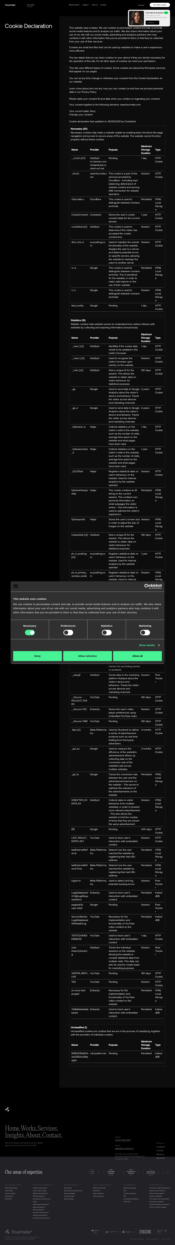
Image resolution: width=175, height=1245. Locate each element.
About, (34, 1136)
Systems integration (155, 1196)
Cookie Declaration (152, 1239)
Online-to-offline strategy (157, 1207)
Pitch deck (127, 1201)
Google (94, 267)
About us (95, 5)
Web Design (9, 1191)
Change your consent (81, 114)
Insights (86, 5)
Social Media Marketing (131, 1199)
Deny (37, 655)
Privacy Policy (165, 1239)
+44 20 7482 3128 (122, 1140)
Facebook (160, 1158)
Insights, (15, 1136)
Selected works (74, 5)
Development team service (41, 1199)
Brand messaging (69, 1193)
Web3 (35, 1201)
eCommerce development (41, 1218)
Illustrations (96, 1191)
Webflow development (40, 1193)
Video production (98, 1196)
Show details (147, 645)
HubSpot (94, 158)
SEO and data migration (156, 1193)
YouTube (94, 697)
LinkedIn (160, 1150)
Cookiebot (130, 121)
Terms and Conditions (137, 1239)
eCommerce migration (156, 1201)
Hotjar (93, 426)
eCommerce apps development (159, 1188)
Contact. (52, 1136)
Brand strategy (68, 1199)
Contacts (103, 5)
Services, (48, 1128)
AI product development (41, 1212)
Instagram (160, 1146)
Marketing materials (99, 1188)
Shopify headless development (159, 1204)
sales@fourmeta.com (124, 1148)
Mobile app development (41, 1204)
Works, (29, 1128)
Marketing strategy (130, 1188)
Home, (12, 1128)
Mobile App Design (11, 1188)
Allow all (137, 655)
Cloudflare (95, 199)
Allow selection (87, 655)
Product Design (10, 1193)
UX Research (9, 1196)
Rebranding (68, 1188)
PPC (125, 1196)
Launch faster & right (39, 1191)
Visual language (69, 1196)
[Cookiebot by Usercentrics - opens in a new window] (147, 586)
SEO (125, 1191)
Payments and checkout (157, 1191)
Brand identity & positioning (73, 1191)
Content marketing (130, 1193)
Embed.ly (95, 709)
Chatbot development (40, 1188)
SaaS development (39, 1207)
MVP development (39, 1196)
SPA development (38, 1210)
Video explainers (98, 1193)
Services (141, 5)
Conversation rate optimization (159, 1199)
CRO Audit (8, 1199)
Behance (160, 1154)
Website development (40, 1215)
